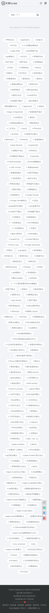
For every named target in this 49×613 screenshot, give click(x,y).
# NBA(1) (33, 444)
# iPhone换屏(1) (34, 450)
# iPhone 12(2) (13, 245)
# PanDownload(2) (14, 162)
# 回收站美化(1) (14, 494)
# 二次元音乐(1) (32, 400)
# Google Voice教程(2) (18, 201)
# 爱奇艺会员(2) (11, 267)
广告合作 (43, 605)
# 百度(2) (32, 228)
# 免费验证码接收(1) (30, 555)
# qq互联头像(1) (11, 455)
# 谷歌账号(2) (39, 256)
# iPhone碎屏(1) (17, 428)
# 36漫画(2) (16, 217)
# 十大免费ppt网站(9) (30, 45)
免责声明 (36, 605)
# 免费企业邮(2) (16, 328)
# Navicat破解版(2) (34, 162)
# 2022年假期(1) (13, 538)
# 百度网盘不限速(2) (16, 156)
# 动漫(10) (39, 40)
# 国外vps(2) (9, 140)
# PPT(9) (13, 45)
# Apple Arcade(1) (17, 444)
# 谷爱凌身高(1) (17, 477)
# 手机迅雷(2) (16, 178)
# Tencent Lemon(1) (15, 389)
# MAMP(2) (32, 151)
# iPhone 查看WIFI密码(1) (18, 361)
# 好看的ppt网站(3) (16, 123)
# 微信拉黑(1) (15, 383)
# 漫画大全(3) (16, 95)
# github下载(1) (34, 389)
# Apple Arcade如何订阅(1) (32, 483)
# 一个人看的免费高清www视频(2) (24, 284)
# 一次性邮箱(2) (15, 223)
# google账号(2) (34, 206)
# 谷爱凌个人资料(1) (15, 450)
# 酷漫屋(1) (34, 350)
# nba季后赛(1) (12, 489)
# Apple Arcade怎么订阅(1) (15, 472)
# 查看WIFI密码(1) (35, 345)
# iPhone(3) (36, 128)
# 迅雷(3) (31, 117)
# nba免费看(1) (36, 472)
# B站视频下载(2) (33, 212)
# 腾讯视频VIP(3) (10, 106)
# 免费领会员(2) (32, 295)
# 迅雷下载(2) (32, 300)
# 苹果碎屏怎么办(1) (18, 466)
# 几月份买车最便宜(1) (14, 345)
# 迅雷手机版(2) (33, 173)
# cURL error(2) (15, 167)
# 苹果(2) (9, 250)
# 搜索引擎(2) (16, 189)
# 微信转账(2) (38, 289)
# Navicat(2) (34, 156)
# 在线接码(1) (32, 505)
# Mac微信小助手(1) (17, 350)
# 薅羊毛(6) (23, 62)
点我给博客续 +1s (34, 608)
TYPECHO (30, 599)
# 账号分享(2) (32, 178)
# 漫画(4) (9, 73)
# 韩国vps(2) (8, 317)
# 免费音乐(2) (15, 295)
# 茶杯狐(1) (33, 411)
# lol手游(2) (32, 278)
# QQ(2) (35, 201)
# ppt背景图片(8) (31, 51)
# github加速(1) (15, 378)
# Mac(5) (37, 68)
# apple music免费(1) (13, 549)
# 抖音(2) (39, 267)
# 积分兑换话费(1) (33, 394)
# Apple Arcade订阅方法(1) (33, 455)
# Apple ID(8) (15, 51)
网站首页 (6, 605)
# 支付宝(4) (22, 73)
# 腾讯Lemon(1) (33, 372)
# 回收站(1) (32, 477)
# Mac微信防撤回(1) (23, 333)
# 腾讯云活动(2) (17, 278)
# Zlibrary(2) (14, 311)
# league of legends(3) (14, 112)
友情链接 (28, 605)
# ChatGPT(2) (14, 239)
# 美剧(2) (24, 289)
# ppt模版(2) (16, 272)
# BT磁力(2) (8, 256)
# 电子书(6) (9, 62)
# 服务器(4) (25, 79)
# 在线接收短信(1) (33, 522)
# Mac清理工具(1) (17, 422)
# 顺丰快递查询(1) (32, 367)
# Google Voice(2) (32, 195)
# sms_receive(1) (18, 544)
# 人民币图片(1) (33, 378)
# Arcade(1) (13, 561)
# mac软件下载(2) (14, 212)
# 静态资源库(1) (16, 566)
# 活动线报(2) (31, 272)
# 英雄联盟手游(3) (35, 112)
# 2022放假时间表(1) (31, 561)
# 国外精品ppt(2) (14, 306)
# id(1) (33, 544)
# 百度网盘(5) (38, 62)
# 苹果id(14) (9, 40)
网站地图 (21, 605)
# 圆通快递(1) (37, 500)
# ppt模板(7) (10, 56)
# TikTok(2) (26, 267)
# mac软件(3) (32, 95)
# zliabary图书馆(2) (33, 306)
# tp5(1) (34, 466)
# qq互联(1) (32, 428)
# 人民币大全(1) (14, 405)
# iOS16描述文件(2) (32, 322)
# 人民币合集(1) (14, 416)
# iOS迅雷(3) (18, 117)
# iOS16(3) (14, 134)
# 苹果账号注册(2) (32, 184)
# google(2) (22, 250)
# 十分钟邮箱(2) (18, 228)
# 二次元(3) (11, 128)
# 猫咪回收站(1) (14, 522)
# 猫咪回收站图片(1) (33, 538)
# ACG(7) (23, 56)
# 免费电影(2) (32, 189)
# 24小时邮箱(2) (33, 223)
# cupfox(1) (33, 422)
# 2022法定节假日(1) (35, 549)
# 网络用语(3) (34, 123)
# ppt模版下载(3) (16, 101)
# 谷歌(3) (40, 106)
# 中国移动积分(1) (33, 405)
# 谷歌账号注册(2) (31, 134)
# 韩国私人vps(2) (31, 311)
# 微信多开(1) (11, 483)
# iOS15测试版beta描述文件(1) (24, 339)
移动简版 (13, 605)
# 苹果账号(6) (38, 56)
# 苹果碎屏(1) (15, 439)
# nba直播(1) (15, 461)
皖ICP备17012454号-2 (24, 593)
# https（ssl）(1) (31, 439)
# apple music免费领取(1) (14, 516)
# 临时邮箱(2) (31, 217)
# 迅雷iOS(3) (33, 84)
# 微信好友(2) (17, 261)
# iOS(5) (10, 68)
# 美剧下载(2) (10, 289)
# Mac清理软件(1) (17, 411)
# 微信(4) (38, 79)
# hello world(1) (32, 383)
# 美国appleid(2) (32, 167)
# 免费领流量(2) (15, 173)
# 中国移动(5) (24, 68)
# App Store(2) (16, 300)
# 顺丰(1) (36, 361)
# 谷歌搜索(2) (37, 250)
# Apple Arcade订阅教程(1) (16, 500)
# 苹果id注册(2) (14, 184)
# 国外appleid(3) (32, 90)
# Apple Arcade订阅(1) (24, 511)
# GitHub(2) (23, 140)
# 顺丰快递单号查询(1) (24, 356)
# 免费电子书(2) (17, 151)
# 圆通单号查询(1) (36, 516)
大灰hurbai (18, 590)
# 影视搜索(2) (38, 140)
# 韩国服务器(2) (38, 317)
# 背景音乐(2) (23, 256)
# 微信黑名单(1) (15, 372)
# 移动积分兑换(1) (33, 416)
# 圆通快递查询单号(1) (32, 489)
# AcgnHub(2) (33, 145)
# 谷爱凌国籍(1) (32, 461)
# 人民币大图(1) (14, 394)
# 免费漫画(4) (11, 79)
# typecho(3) (27, 106)
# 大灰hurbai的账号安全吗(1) (24, 527)
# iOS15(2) (23, 317)
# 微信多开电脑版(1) (32, 494)
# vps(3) (24, 128)
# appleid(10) (25, 40)
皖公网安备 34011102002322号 (24, 596)
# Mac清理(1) (15, 400)
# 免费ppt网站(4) (16, 84)
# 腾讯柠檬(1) (14, 367)
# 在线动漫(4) (37, 73)
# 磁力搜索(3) (33, 101)
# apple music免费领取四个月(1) (24, 533)
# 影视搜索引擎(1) (17, 433)
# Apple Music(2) (16, 145)
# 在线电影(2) (14, 195)
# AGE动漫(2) (33, 234)
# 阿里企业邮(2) (14, 322)
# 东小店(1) (24, 572)
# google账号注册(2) (15, 206)
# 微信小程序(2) (16, 234)
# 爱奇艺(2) (32, 261)
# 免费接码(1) (33, 566)
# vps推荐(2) (33, 328)
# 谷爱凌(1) (33, 433)
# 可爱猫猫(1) (16, 505)
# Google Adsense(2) (32, 245)
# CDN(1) (13, 555)
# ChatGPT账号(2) (32, 239)
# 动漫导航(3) (15, 90)
